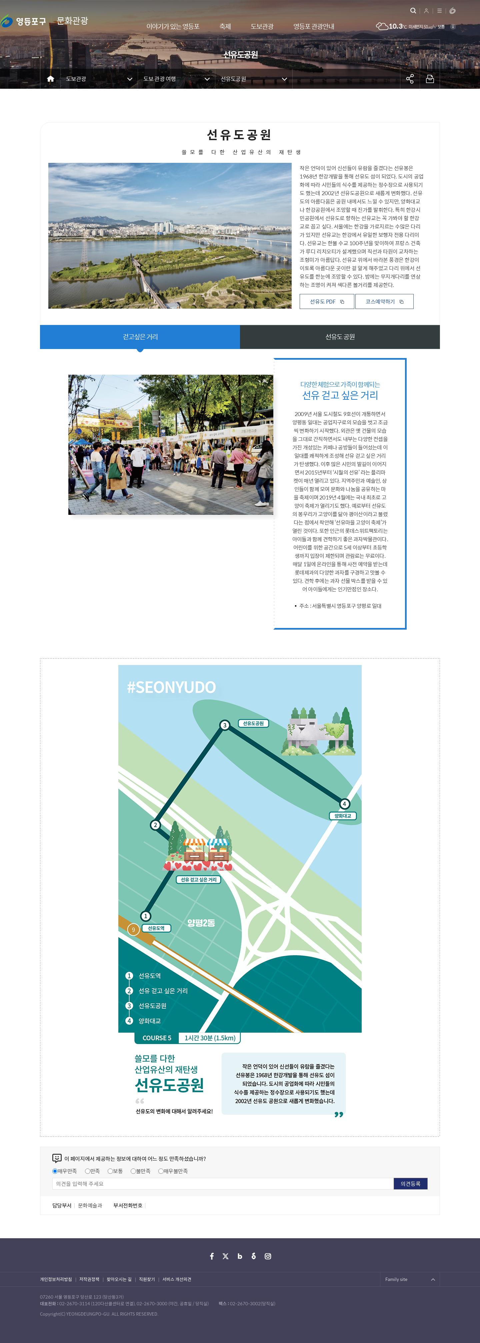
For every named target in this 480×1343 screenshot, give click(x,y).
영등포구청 (452, 11)
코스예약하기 (380, 301)
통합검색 (413, 11)
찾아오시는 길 (119, 1279)
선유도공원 (233, 78)
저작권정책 (89, 1279)
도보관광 (76, 78)
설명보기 (453, 27)
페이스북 (212, 1256)
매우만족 (67, 1171)
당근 (254, 1256)
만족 (95, 1171)
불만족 (143, 1171)
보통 (118, 1171)
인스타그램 (268, 1256)
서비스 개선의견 (176, 1279)
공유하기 (410, 79)
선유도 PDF (322, 301)
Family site (396, 1279)
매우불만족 (176, 1171)
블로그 (240, 1256)
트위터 (226, 1256)
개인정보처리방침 (56, 1279)
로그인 (426, 11)
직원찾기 (147, 1279)
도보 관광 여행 (159, 78)
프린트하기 (430, 79)
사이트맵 (439, 11)
